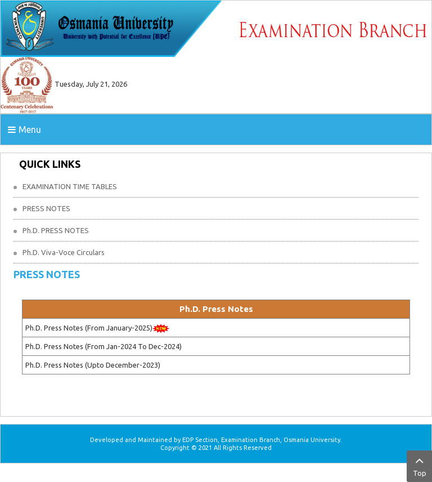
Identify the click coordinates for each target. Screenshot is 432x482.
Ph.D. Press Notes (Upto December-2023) (92, 365)
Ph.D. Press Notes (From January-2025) (88, 328)
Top (419, 465)
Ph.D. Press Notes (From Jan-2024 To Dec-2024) (103, 346)
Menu (24, 129)
